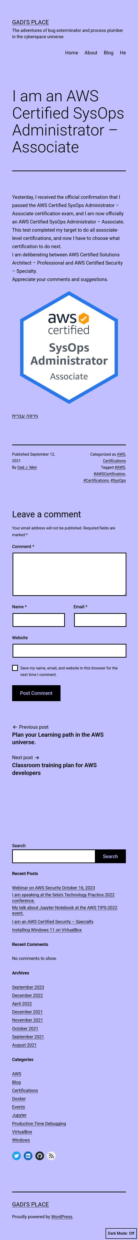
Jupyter (19, 1115)
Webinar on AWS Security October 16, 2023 (53, 887)
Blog (109, 53)
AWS (121, 454)
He (123, 53)
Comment (23, 546)
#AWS (120, 467)
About (90, 53)
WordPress (61, 1216)
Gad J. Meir (27, 467)
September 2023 (28, 987)
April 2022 (22, 1003)
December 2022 (27, 995)
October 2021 (25, 1028)
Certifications (114, 461)
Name (19, 606)
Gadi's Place (30, 22)
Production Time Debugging (39, 1123)
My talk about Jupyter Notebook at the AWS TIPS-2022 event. (64, 910)
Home (71, 53)
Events (18, 1106)
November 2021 (27, 1020)
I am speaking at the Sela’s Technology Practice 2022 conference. (63, 897)
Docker (19, 1098)
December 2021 (27, 1011)
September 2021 (28, 1036)
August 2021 (24, 1044)
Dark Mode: (121, 1233)
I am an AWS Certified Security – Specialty (52, 921)
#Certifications (96, 480)
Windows (21, 1140)
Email (80, 606)
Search (19, 845)
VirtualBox (22, 1131)
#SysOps (118, 480)
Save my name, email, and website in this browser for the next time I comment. (69, 671)
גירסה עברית (25, 416)
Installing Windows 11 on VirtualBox (47, 929)
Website (20, 637)
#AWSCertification (109, 474)
